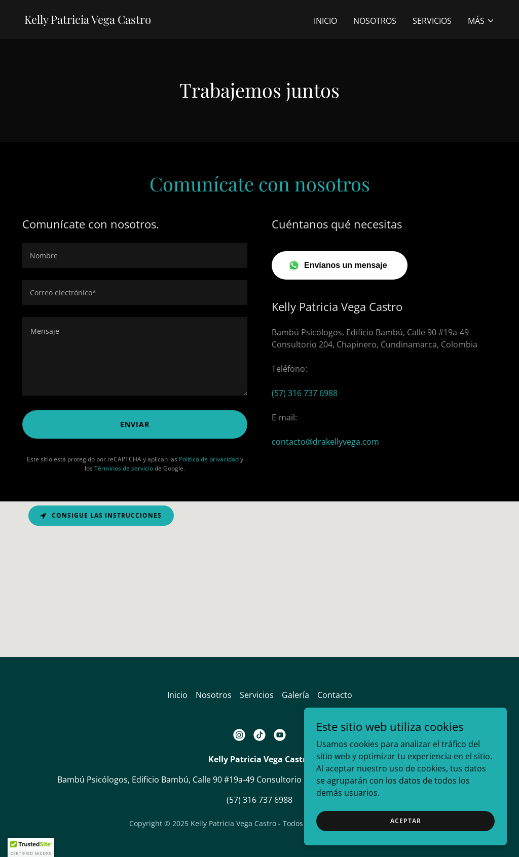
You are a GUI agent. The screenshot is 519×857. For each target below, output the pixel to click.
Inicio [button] (177, 694)
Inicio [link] (325, 20)
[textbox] (134, 255)
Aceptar (405, 820)
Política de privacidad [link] (209, 459)
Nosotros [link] (374, 20)
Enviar (135, 424)
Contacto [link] (334, 694)
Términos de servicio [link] (123, 468)
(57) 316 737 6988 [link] (305, 393)
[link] (87, 20)
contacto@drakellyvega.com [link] (325, 441)
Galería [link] (295, 694)
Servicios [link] (432, 20)
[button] (481, 21)
